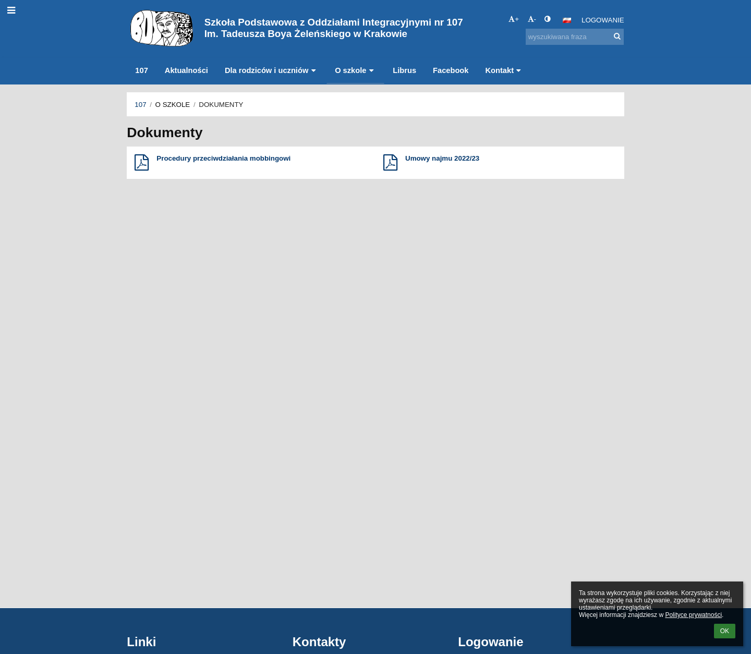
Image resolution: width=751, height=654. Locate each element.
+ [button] (513, 19)
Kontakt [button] (504, 70)
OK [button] (724, 631)
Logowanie (603, 20)
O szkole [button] (355, 70)
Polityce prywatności (693, 615)
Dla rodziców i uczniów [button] (271, 70)
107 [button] (141, 70)
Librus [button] (404, 70)
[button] (567, 20)
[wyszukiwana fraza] (574, 36)
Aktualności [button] (186, 70)
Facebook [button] (450, 70)
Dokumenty (221, 104)
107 (140, 104)
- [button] (532, 19)
